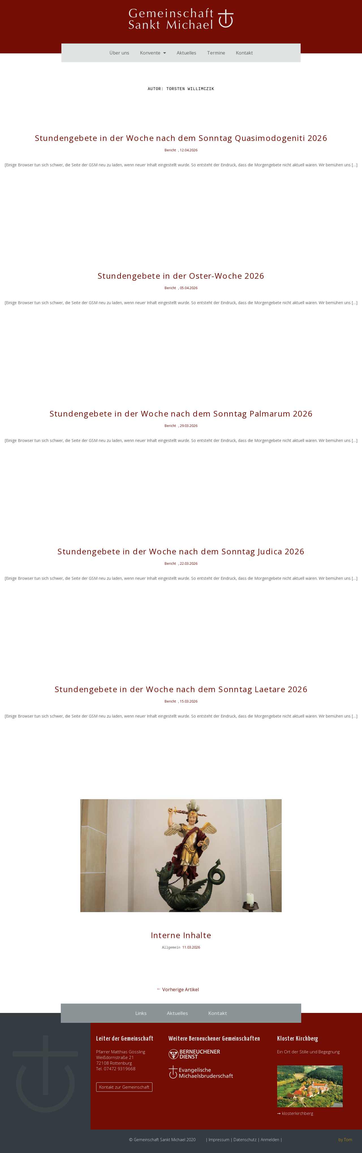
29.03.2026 (188, 425)
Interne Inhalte (181, 935)
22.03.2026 (188, 563)
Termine (216, 53)
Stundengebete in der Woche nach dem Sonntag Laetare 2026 (181, 689)
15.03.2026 (188, 701)
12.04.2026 (188, 150)
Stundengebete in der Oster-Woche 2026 (181, 275)
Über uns (119, 53)
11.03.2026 (191, 947)
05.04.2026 (188, 287)
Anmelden (270, 1139)
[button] (124, 1087)
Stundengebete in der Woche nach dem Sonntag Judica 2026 (180, 551)
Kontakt (244, 53)
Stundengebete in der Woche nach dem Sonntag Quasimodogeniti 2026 (181, 137)
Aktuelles (186, 53)
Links (140, 1013)
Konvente (153, 53)
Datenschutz (245, 1139)
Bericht (170, 150)
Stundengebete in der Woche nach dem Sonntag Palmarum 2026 (181, 413)
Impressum (219, 1139)
